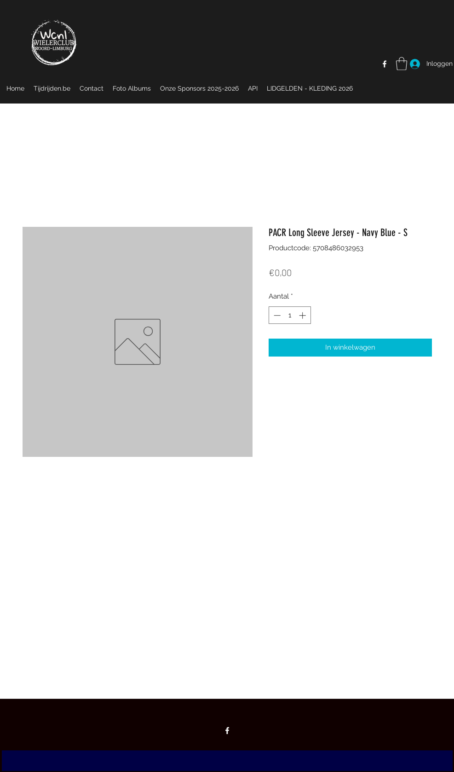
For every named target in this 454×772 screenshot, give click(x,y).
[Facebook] (384, 64)
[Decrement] (276, 315)
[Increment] (303, 315)
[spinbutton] (289, 315)
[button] (401, 63)
